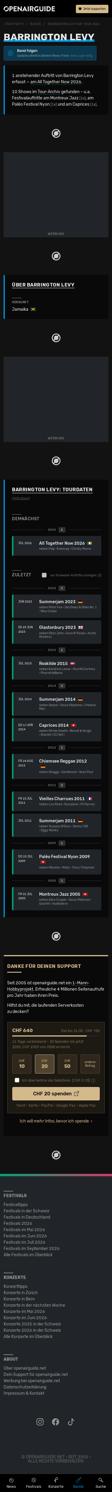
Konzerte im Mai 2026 (24, 1311)
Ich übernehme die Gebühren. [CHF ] (56, 1080)
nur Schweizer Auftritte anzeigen (71, 575)
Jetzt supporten (92, 9)
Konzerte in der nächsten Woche (34, 1305)
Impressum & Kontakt (24, 1393)
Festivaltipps (16, 1204)
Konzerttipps (15, 1286)
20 (44, 1064)
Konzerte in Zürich (21, 1292)
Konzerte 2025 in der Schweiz (32, 1324)
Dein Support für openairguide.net (36, 1374)
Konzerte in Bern (19, 1299)
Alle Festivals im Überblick (28, 1254)
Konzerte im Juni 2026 (25, 1317)
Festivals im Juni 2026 (25, 1236)
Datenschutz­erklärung (25, 1387)
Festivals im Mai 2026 (24, 1229)
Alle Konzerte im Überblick (28, 1336)
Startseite (14, 24)
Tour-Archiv (49, 91)
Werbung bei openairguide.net (32, 1380)
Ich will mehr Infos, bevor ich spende (54, 1121)
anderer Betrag (90, 1064)
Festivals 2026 (18, 1223)
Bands (35, 24)
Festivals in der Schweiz (26, 1211)
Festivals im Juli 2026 (24, 1242)
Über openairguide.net (25, 1368)
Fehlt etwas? (21, 498)
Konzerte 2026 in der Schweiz (32, 1330)
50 (67, 1064)
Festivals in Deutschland (27, 1217)
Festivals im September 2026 (32, 1248)
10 (22, 1064)
